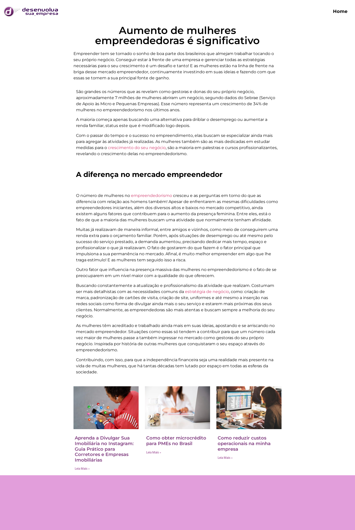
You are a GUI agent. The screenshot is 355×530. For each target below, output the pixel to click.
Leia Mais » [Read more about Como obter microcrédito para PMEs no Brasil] (153, 452)
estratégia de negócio (207, 291)
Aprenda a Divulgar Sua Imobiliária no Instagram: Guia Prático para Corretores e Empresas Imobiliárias (104, 449)
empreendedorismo (151, 195)
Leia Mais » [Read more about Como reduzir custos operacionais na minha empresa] (225, 458)
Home (340, 11)
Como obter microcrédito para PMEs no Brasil (176, 440)
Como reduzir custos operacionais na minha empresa (244, 443)
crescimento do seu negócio (137, 147)
